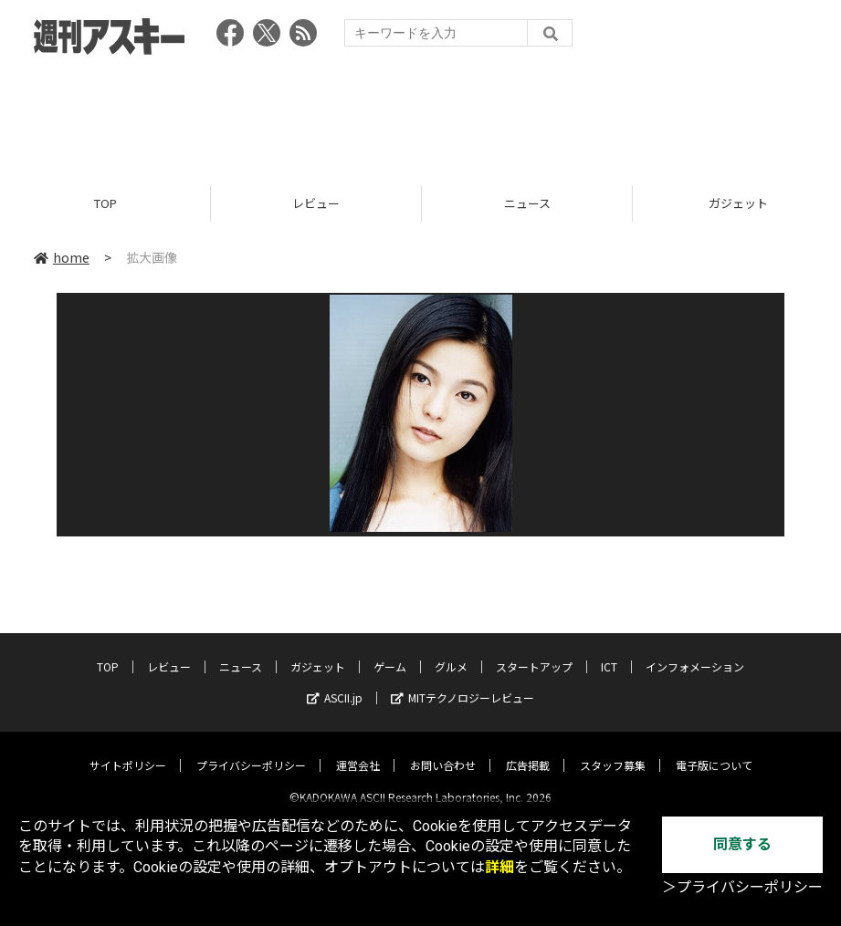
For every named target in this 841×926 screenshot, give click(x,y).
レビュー (316, 203)
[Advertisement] (421, 114)
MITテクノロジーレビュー (462, 683)
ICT (609, 652)
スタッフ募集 (613, 750)
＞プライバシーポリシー (742, 887)
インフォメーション (695, 652)
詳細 (499, 867)
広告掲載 (528, 750)
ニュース (527, 203)
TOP (105, 203)
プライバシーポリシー (251, 750)
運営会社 (358, 750)
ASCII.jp (335, 683)
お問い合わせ (443, 750)
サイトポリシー (127, 750)
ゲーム (389, 652)
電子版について (714, 750)
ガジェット (317, 652)
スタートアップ (534, 652)
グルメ (451, 652)
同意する (742, 844)
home (61, 257)
